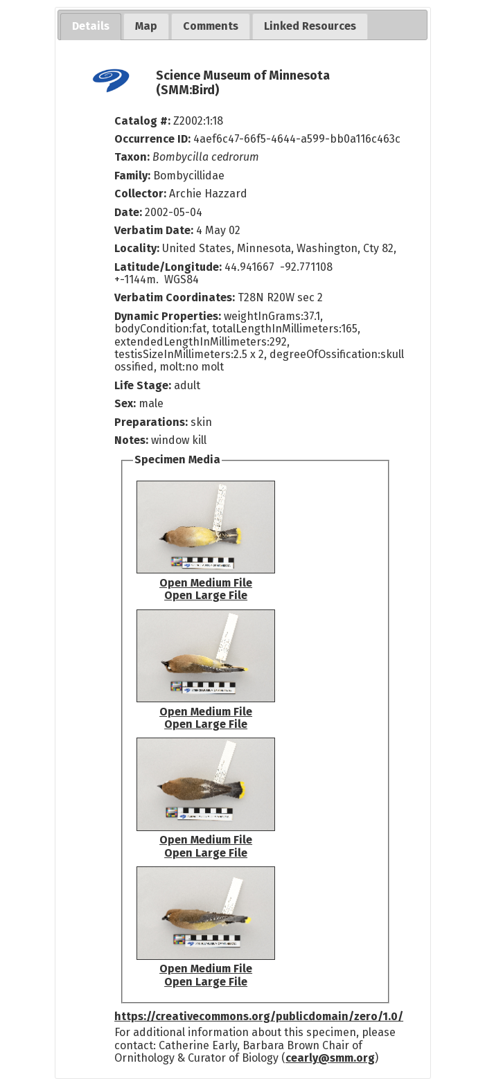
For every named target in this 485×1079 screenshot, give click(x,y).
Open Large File (205, 595)
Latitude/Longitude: (168, 267)
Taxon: (132, 156)
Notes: (131, 440)
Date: (128, 212)
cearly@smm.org (330, 1057)
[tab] (90, 26)
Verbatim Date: (153, 230)
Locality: (136, 248)
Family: (132, 175)
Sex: (125, 403)
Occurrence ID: (153, 138)
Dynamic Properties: (169, 316)
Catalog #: (143, 120)
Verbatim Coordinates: (176, 297)
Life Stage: (144, 385)
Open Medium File (205, 582)
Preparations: (151, 422)
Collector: (141, 193)
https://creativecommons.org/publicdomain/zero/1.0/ (258, 1016)
